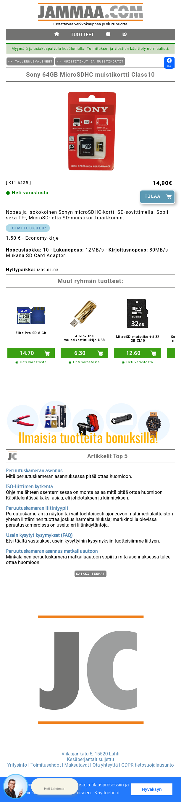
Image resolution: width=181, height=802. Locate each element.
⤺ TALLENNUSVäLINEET (30, 61)
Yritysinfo (17, 765)
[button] (54, 786)
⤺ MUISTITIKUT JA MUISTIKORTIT (90, 61)
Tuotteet (82, 34)
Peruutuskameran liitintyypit (37, 507)
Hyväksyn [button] (152, 789)
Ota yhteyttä (105, 765)
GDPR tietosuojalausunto (147, 765)
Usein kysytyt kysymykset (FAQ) (39, 534)
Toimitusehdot (45, 765)
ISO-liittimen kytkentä (29, 486)
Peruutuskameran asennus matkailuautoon (52, 550)
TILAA (152, 196)
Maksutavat (76, 765)
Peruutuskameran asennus (34, 470)
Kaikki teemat (90, 573)
